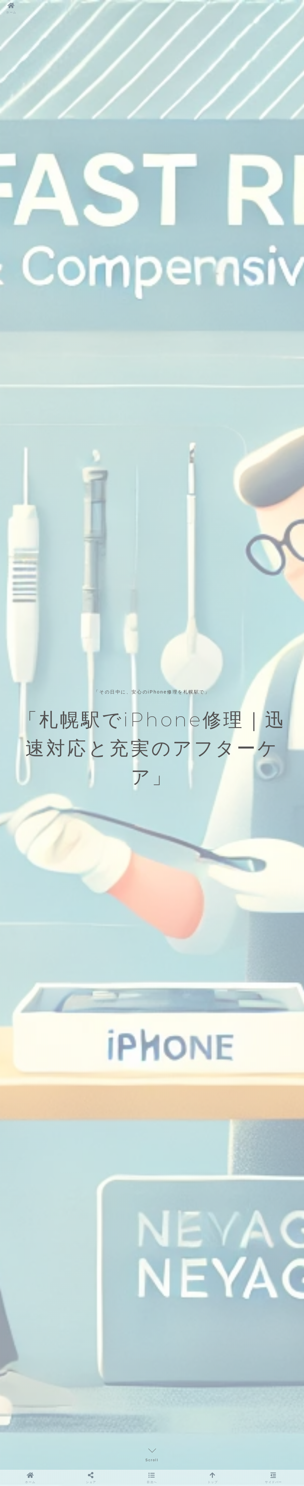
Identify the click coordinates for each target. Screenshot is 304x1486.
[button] (152, 1477)
